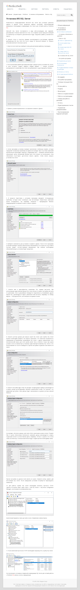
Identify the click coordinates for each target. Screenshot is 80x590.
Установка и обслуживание (36, 14)
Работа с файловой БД (66, 40)
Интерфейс (61, 77)
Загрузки (34, 9)
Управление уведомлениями (61, 108)
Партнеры (45, 9)
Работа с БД (48, 14)
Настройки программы (65, 79)
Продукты (22, 9)
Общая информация (64, 25)
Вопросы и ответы (64, 72)
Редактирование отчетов (65, 105)
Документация (17, 14)
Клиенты (56, 9)
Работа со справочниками (65, 94)
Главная (10, 14)
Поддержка (68, 9)
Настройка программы (65, 58)
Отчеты (60, 103)
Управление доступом (65, 61)
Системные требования (65, 32)
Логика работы (62, 86)
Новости (10, 9)
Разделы (60, 89)
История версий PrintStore (66, 74)
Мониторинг (62, 91)
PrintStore (25, 14)
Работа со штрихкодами (65, 96)
